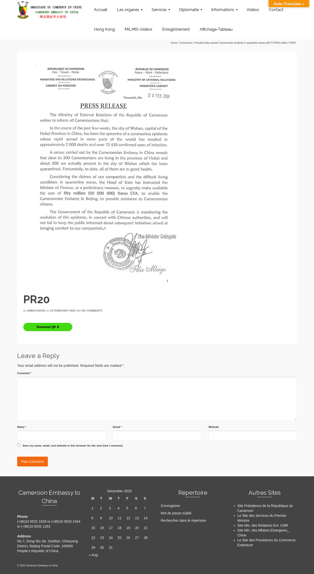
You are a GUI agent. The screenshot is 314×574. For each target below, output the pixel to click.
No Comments (92, 310)
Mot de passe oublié (176, 513)
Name (21, 426)
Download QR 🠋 (48, 327)
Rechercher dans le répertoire (183, 520)
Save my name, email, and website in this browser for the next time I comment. (73, 445)
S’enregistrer (170, 506)
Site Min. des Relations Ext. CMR (262, 525)
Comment (24, 373)
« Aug (93, 555)
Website (214, 426)
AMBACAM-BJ (36, 310)
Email (117, 426)
